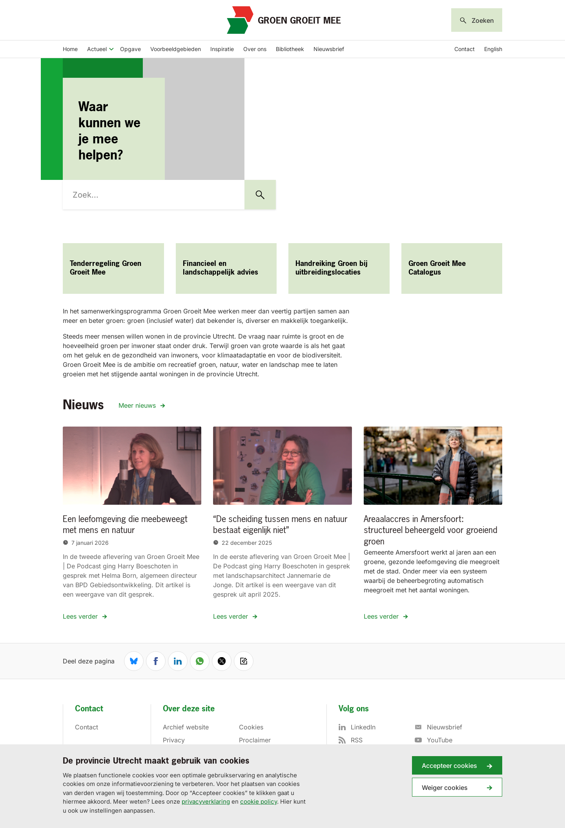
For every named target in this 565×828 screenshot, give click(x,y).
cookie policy (258, 801)
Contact (464, 49)
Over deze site (189, 709)
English (493, 49)
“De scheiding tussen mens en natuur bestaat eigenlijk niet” (280, 525)
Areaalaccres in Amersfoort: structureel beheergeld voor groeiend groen (431, 530)
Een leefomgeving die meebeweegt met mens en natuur (125, 525)
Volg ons (354, 709)
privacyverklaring (206, 801)
